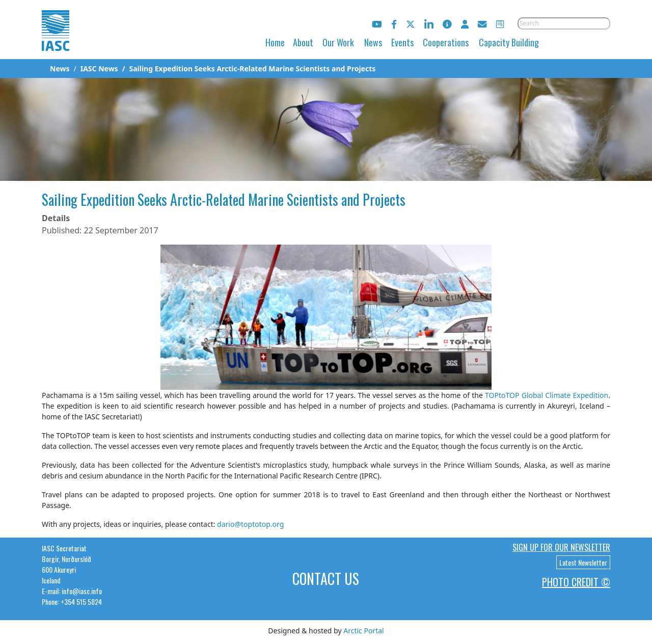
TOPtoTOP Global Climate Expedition (546, 395)
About (303, 42)
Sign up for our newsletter (561, 547)
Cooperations (446, 42)
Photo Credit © (576, 582)
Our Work (338, 42)
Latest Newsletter (583, 562)
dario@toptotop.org (250, 524)
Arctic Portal (363, 630)
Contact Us (325, 578)
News (373, 42)
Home (275, 42)
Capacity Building (509, 42)
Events (402, 42)
